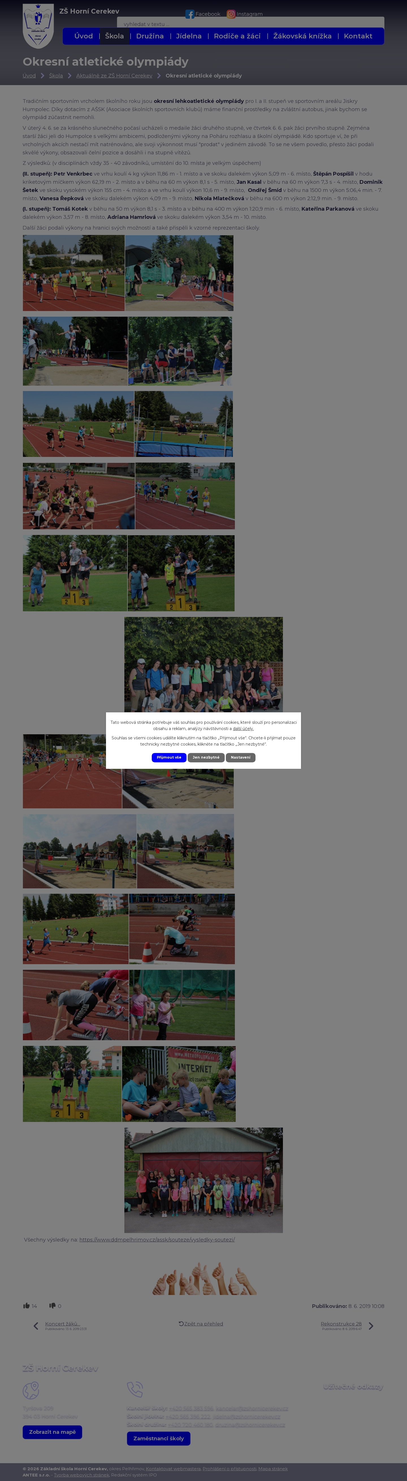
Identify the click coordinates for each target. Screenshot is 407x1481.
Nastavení (243, 757)
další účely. (243, 728)
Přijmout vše (166, 757)
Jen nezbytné (206, 757)
